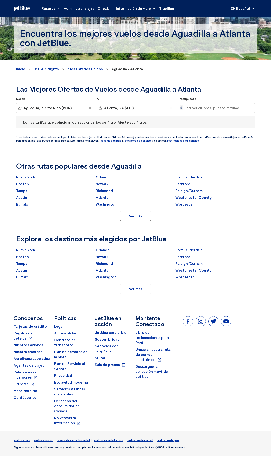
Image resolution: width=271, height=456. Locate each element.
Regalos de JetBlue (23, 336)
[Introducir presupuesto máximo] (218, 108)
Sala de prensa (110, 365)
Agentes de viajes (29, 365)
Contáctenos (25, 397)
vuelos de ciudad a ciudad (73, 440)
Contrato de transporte (65, 342)
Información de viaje (137, 8)
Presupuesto (187, 99)
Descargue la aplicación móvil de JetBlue (152, 371)
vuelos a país (22, 440)
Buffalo (22, 204)
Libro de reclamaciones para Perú (152, 337)
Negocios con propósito (107, 348)
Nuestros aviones (28, 345)
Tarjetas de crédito (30, 326)
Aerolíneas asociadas (32, 359)
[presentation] (243, 8)
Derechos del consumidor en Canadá (67, 406)
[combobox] (55, 108)
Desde (20, 99)
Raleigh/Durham (189, 191)
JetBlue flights (46, 69)
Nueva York (25, 177)
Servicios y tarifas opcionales (69, 391)
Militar (100, 358)
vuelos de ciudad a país (108, 440)
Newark (102, 184)
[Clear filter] (89, 108)
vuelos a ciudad (43, 440)
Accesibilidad (65, 333)
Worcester (184, 204)
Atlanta (102, 197)
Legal (58, 326)
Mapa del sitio (25, 391)
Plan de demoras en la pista (70, 354)
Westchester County (193, 197)
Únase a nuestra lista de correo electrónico (153, 354)
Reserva (51, 8)
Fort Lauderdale (189, 177)
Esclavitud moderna (71, 382)
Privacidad (63, 375)
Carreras (24, 384)
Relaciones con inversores (27, 375)
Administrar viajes (79, 8)
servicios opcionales (138, 140)
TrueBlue (166, 8)
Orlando (103, 177)
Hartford (183, 184)
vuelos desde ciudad (140, 440)
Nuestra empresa (28, 352)
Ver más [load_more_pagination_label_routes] (135, 216)
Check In (105, 8)
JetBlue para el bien (112, 332)
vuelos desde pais (168, 440)
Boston (22, 184)
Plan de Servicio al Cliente (69, 366)
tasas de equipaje (110, 140)
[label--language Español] (243, 8)
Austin (21, 197)
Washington (106, 204)
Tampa (21, 191)
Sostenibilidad (107, 339)
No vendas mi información (67, 421)
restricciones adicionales (183, 140)
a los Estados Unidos (85, 69)
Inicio (20, 69)
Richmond (104, 191)
